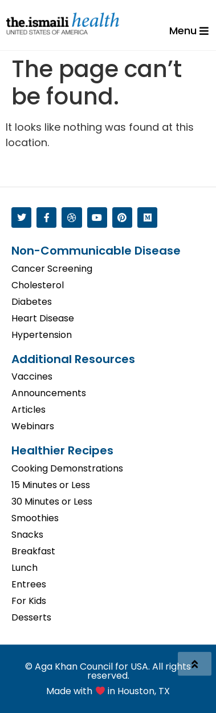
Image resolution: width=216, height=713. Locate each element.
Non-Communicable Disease (96, 251)
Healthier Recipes (62, 450)
